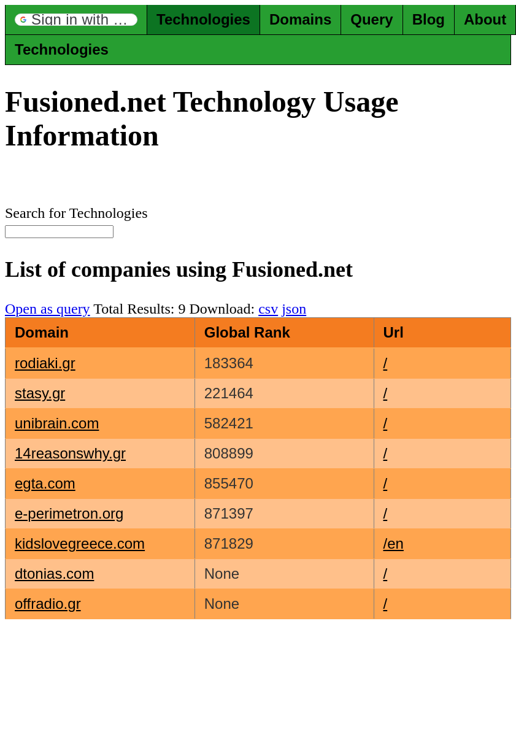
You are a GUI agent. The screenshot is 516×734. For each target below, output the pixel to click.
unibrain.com (57, 423)
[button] (76, 20)
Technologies (203, 19)
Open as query (47, 309)
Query (371, 19)
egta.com (45, 483)
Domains (300, 19)
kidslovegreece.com (80, 543)
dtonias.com (54, 573)
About (485, 19)
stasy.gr (40, 393)
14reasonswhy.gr (70, 453)
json (294, 309)
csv (268, 309)
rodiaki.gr (45, 363)
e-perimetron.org (69, 513)
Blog (428, 19)
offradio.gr (48, 603)
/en (393, 543)
